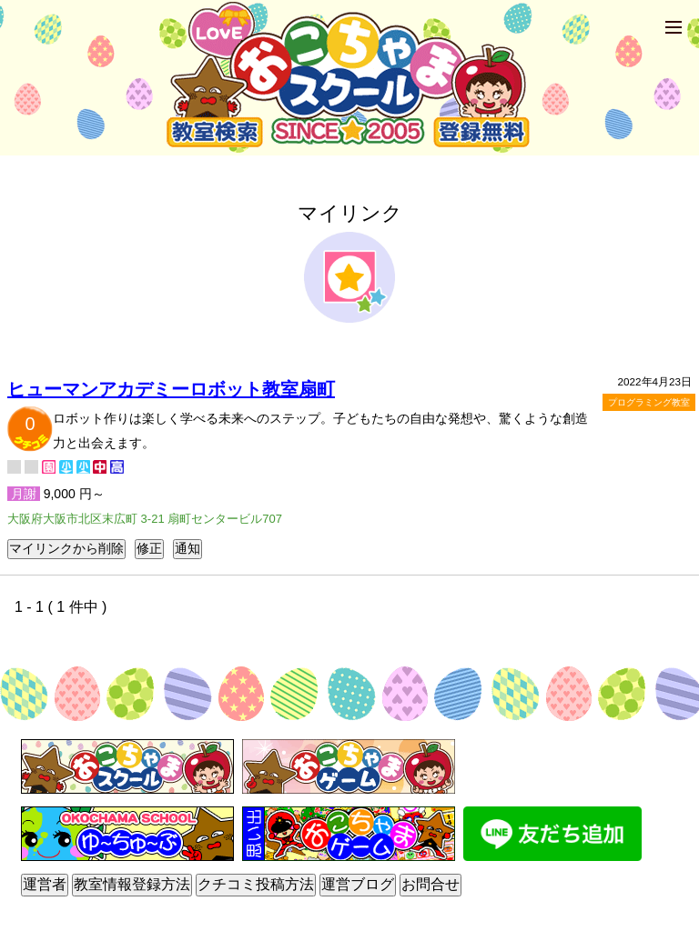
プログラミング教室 (649, 402)
